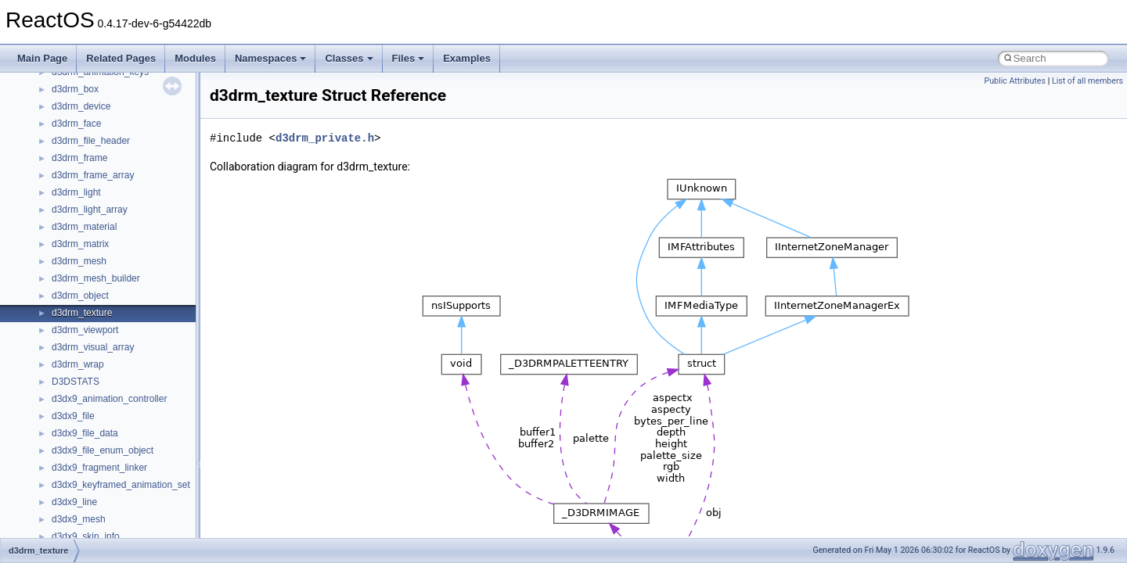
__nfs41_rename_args (99, 509)
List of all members (1087, 81)
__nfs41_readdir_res (95, 423)
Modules (195, 58)
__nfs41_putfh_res (90, 269)
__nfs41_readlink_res (97, 441)
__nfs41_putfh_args (93, 251)
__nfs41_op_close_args (101, 96)
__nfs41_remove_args (98, 475)
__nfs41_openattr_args (100, 200)
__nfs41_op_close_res (99, 114)
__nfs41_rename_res (96, 527)
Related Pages (121, 58)
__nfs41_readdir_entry (99, 389)
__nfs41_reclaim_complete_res (117, 458)
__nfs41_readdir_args (97, 355)
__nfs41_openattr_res (97, 217)
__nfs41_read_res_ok (97, 337)
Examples (467, 58)
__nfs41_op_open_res (98, 148)
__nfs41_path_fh (86, 234)
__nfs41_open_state (94, 183)
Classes (349, 58)
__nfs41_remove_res (96, 492)
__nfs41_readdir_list (94, 406)
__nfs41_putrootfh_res (99, 286)
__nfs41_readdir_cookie (102, 372)
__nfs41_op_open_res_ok (106, 165)
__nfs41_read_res (90, 320)
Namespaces (271, 58)
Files (408, 58)
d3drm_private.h (324, 138)
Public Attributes (1015, 81)
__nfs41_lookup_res (94, 79)
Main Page (42, 58)
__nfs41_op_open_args (101, 131)
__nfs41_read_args (92, 303)
